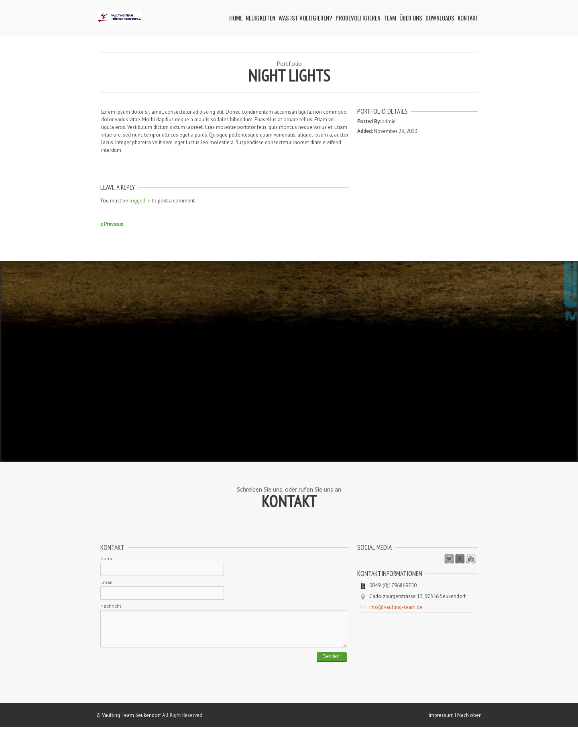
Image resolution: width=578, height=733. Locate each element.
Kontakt (468, 17)
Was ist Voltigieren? (305, 17)
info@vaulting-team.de (395, 607)
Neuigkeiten (260, 17)
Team (390, 17)
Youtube (471, 559)
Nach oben (469, 721)
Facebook (460, 559)
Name (107, 558)
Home (235, 17)
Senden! (332, 662)
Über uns (410, 17)
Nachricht (110, 606)
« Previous (111, 224)
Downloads (439, 17)
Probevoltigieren (358, 17)
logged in (140, 200)
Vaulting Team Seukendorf (131, 721)
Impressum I (443, 721)
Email (106, 582)
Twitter (449, 559)
